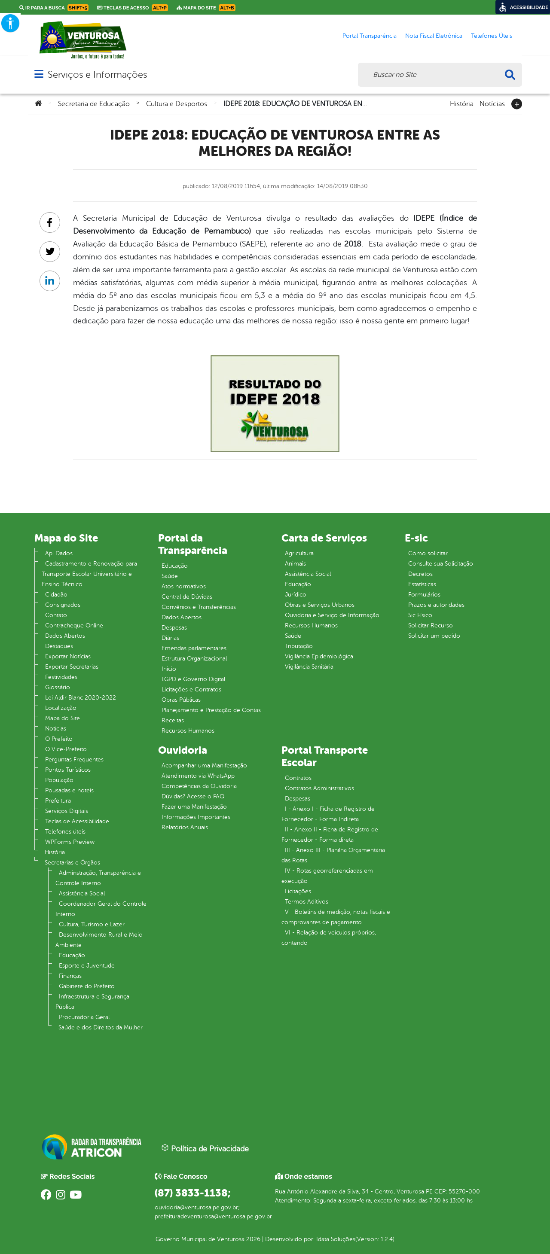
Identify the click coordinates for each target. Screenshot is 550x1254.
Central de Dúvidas (187, 597)
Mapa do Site (62, 718)
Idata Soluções (335, 1239)
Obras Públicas (181, 700)
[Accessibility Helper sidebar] (10, 23)
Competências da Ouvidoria (199, 786)
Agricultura (299, 553)
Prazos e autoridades (436, 605)
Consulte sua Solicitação (440, 563)
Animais (295, 563)
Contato (56, 615)
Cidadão (56, 594)
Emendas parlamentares (194, 648)
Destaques (59, 646)
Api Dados (59, 553)
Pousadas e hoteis (69, 790)
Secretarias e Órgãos (72, 862)
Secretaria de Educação (94, 104)
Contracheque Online (74, 625)
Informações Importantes (196, 817)
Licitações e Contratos (191, 689)
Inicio (169, 669)
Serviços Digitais (66, 811)
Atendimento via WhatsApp (198, 776)
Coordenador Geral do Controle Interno (101, 909)
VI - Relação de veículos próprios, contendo (328, 937)
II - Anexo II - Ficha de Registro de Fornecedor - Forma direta (329, 834)
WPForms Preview (70, 842)
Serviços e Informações (97, 74)
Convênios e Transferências (199, 607)
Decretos (420, 574)
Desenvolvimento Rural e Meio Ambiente (99, 939)
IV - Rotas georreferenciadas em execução (327, 875)
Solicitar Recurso (430, 625)
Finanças (70, 976)
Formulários (424, 594)
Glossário (57, 687)
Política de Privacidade (205, 1148)
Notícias (492, 103)
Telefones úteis (65, 831)
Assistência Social (82, 893)
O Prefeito (59, 739)
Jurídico (295, 594)
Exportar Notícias (68, 656)
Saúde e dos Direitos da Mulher (100, 1027)
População (59, 780)
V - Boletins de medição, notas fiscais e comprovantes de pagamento (335, 917)
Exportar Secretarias (71, 667)
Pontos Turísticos (68, 770)
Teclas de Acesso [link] (132, 8)
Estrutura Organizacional (194, 658)
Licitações (298, 891)
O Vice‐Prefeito (66, 749)
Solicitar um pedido (434, 636)
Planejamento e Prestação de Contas (211, 710)
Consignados (62, 605)
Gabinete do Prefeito (87, 986)
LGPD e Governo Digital (193, 679)
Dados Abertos (65, 636)
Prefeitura (58, 800)
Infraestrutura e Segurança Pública (92, 1001)
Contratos (298, 778)
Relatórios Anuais (185, 827)
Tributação (299, 646)
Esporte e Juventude (87, 965)
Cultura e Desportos (176, 104)
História (462, 103)
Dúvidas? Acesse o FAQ (193, 796)
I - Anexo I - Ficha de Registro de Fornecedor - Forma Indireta (328, 814)
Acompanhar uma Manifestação (204, 765)
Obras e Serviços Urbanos (319, 605)
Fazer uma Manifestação (194, 807)
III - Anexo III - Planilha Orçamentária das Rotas (333, 855)
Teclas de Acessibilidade (77, 821)
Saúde (170, 576)
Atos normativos (184, 586)
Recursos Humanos (188, 730)
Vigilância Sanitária (309, 667)
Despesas (174, 627)
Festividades (61, 677)
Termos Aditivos (306, 901)
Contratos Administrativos (319, 788)
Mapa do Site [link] (206, 8)
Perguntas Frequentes (74, 759)
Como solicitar (428, 553)
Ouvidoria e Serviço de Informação (332, 615)
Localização (60, 708)
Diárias (170, 638)
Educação (72, 955)
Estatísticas (422, 584)
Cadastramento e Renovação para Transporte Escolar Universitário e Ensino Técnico (89, 573)
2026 (252, 1239)
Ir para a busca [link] (54, 8)
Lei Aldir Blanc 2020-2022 (80, 697)
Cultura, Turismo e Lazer (92, 924)
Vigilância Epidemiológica (319, 656)
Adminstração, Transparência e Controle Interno (98, 878)
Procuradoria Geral (84, 1017)
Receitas (173, 720)
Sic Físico (420, 615)
